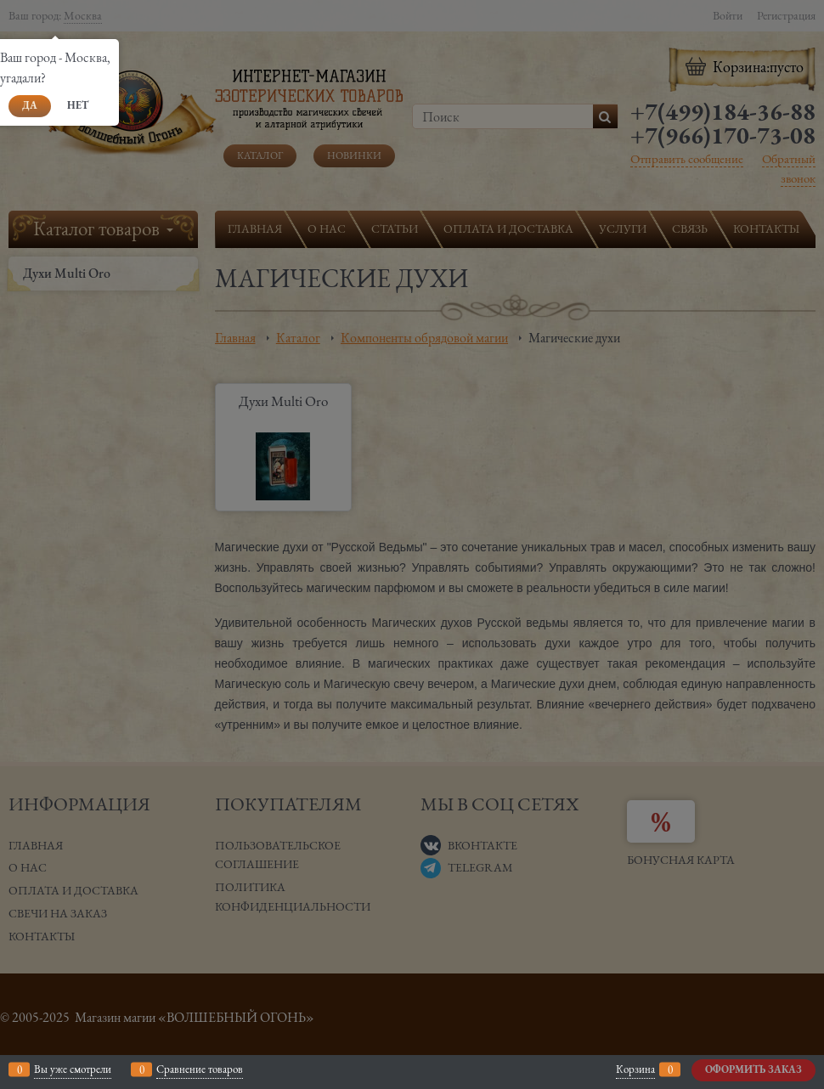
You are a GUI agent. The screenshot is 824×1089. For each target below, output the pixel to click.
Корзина (635, 1069)
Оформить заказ (753, 1069)
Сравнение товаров (199, 1069)
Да (29, 105)
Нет (77, 105)
